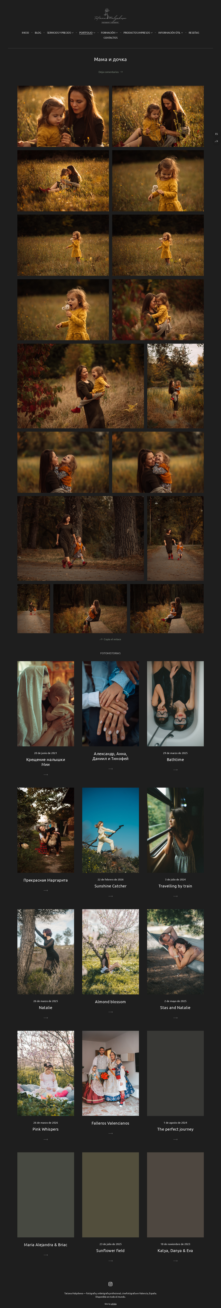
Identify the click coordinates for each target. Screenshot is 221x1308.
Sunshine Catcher (111, 886)
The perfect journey (175, 1129)
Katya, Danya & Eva (175, 1250)
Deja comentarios (109, 71)
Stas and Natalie (175, 1007)
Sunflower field (110, 1250)
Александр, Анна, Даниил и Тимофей (110, 756)
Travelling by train (175, 886)
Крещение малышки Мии (45, 762)
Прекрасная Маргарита (46, 880)
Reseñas (194, 32)
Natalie (45, 1007)
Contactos (111, 37)
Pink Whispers (46, 1129)
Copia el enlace (112, 639)
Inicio (25, 32)
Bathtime (175, 759)
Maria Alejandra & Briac (45, 1244)
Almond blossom (110, 1001)
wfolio (114, 1303)
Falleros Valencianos (110, 1123)
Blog (38, 32)
